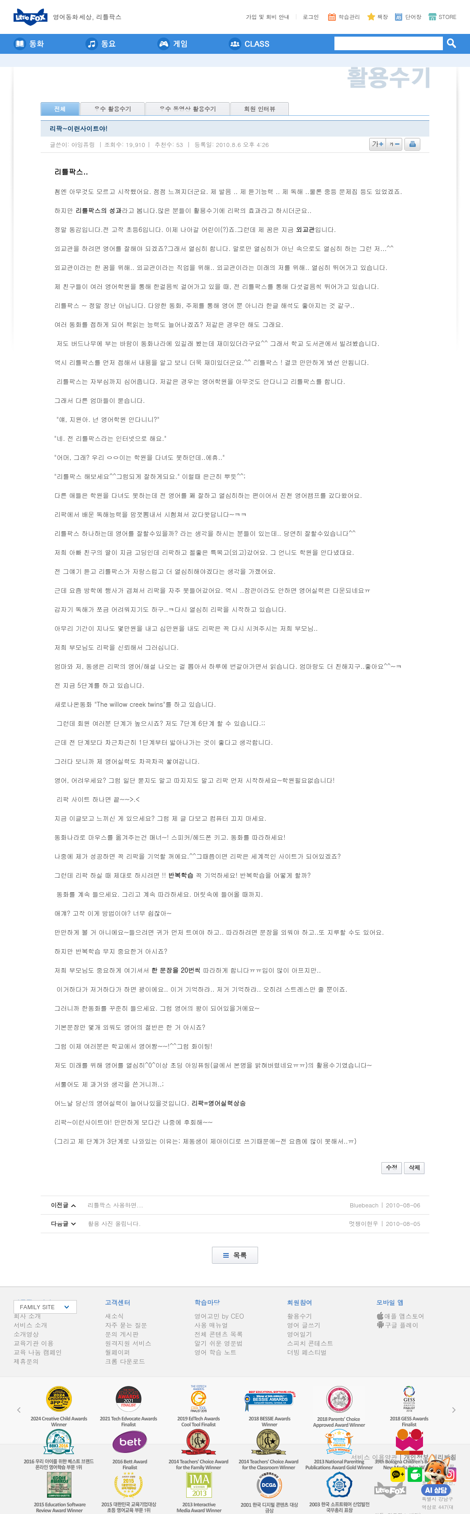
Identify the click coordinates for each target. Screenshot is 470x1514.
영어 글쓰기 (304, 1324)
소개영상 (26, 1334)
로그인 (311, 16)
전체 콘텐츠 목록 (218, 1334)
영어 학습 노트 (215, 1352)
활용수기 (299, 1315)
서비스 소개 (30, 1324)
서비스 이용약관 (374, 1457)
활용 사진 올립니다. (114, 1223)
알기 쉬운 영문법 (218, 1343)
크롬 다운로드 (125, 1361)
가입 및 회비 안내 (268, 16)
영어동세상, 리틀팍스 (87, 16)
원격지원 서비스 (128, 1343)
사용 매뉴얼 (211, 1324)
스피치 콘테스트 (310, 1343)
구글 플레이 (397, 1324)
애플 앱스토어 (400, 1315)
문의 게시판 (122, 1334)
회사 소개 (27, 1315)
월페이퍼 (117, 1352)
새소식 (114, 1315)
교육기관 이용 (34, 1343)
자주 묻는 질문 (126, 1324)
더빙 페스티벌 (307, 1352)
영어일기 (299, 1334)
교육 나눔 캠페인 (38, 1352)
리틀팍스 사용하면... (115, 1205)
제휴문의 (26, 1361)
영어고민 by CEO (219, 1315)
